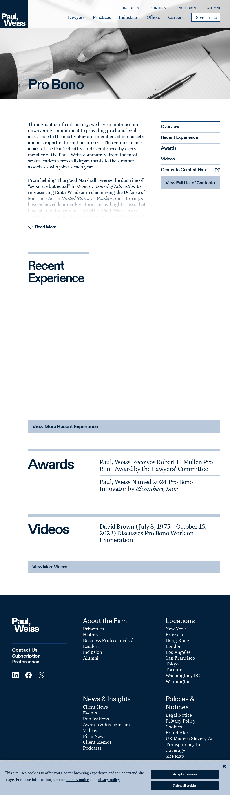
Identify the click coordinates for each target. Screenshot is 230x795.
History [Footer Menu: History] (91, 634)
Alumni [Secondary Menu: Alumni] (213, 8)
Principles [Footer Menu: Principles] (93, 628)
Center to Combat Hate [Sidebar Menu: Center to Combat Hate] (184, 170)
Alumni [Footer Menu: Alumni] (90, 658)
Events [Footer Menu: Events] (90, 713)
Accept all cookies (185, 774)
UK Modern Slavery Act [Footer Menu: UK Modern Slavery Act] (190, 738)
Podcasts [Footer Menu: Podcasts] (92, 748)
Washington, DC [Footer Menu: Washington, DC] (183, 675)
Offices (153, 17)
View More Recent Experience (65, 426)
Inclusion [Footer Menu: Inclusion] (92, 652)
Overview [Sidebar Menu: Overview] (170, 127)
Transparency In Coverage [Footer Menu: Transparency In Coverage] (183, 747)
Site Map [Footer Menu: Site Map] (175, 756)
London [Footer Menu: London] (173, 646)
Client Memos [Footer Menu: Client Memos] (97, 742)
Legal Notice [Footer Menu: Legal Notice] (179, 715)
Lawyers (76, 17)
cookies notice (77, 779)
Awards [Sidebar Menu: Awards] (168, 148)
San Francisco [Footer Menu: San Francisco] (180, 658)
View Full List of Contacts (190, 183)
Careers (175, 17)
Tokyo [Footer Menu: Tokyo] (172, 663)
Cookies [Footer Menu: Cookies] (174, 726)
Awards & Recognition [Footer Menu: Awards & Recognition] (106, 724)
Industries (128, 17)
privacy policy (108, 779)
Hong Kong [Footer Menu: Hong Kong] (177, 640)
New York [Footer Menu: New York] (176, 628)
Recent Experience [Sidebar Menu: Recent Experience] (179, 137)
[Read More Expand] (124, 227)
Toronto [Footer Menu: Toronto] (174, 669)
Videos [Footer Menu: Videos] (90, 730)
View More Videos (49, 567)
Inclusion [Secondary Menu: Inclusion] (186, 8)
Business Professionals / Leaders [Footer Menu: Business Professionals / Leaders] (108, 643)
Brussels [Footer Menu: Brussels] (174, 634)
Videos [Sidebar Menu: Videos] (168, 159)
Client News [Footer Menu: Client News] (95, 707)
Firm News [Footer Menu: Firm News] (94, 736)
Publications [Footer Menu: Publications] (96, 718)
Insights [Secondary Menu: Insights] (131, 8)
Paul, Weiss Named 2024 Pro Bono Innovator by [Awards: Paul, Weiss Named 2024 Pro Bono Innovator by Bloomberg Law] (146, 485)
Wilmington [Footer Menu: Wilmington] (178, 681)
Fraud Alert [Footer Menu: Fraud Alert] (178, 732)
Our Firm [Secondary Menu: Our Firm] (158, 8)
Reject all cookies (184, 785)
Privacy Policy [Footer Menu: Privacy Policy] (180, 721)
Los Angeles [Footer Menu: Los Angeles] (178, 652)
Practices (102, 17)
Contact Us (25, 650)
